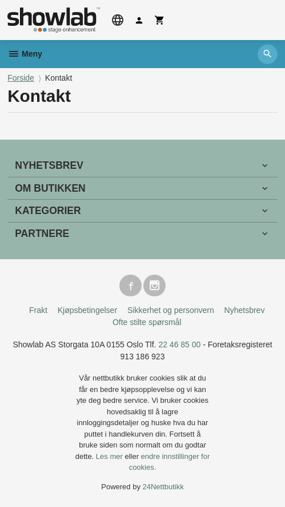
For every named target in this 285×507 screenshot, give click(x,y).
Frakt (38, 310)
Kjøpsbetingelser (87, 310)
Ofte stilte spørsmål (147, 322)
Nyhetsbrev (244, 310)
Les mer (110, 456)
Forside (20, 77)
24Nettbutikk (163, 486)
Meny (24, 53)
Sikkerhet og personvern (170, 310)
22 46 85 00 (179, 344)
